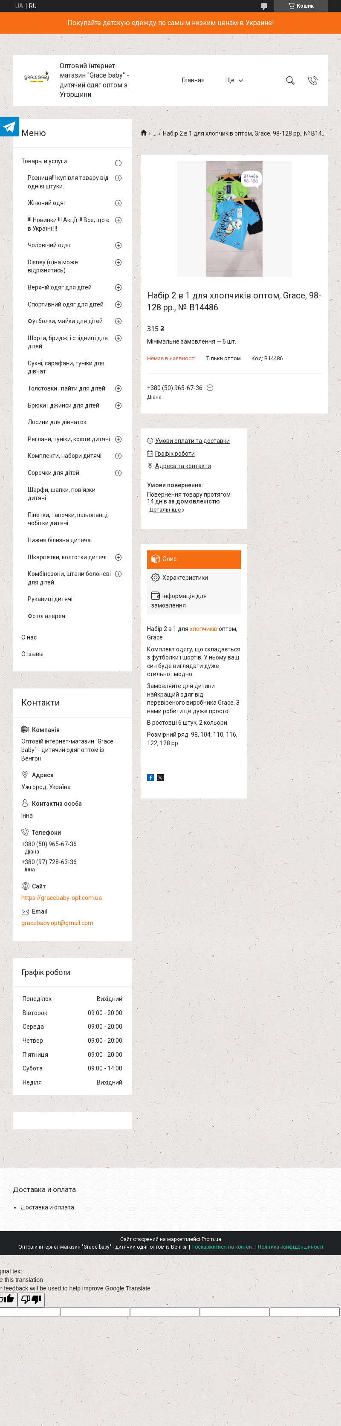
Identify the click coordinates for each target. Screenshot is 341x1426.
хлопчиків (203, 628)
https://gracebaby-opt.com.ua (61, 897)
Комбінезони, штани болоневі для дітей (69, 578)
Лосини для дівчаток (57, 422)
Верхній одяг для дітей (60, 287)
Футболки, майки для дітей (65, 321)
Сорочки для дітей (53, 472)
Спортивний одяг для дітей (66, 304)
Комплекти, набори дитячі (64, 455)
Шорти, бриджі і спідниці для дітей (68, 342)
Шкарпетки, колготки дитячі (67, 557)
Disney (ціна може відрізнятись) (53, 266)
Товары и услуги (44, 161)
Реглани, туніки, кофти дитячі (69, 439)
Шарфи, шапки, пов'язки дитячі (61, 494)
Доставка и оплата (47, 1207)
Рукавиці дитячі (50, 599)
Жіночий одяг (47, 203)
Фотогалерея (46, 616)
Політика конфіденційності (290, 1247)
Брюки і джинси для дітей (63, 405)
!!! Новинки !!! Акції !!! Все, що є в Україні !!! (68, 224)
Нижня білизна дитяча (59, 540)
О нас (29, 637)
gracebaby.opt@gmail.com (57, 923)
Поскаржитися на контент (222, 1247)
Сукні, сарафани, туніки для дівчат (66, 367)
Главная (193, 80)
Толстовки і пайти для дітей (66, 388)
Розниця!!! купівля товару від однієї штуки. (68, 182)
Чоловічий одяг (49, 245)
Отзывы (32, 654)
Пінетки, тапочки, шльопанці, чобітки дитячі (68, 519)
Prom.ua (211, 1239)
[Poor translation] (31, 1300)
